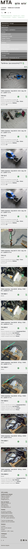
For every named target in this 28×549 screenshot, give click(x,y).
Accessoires (4, 537)
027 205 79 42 (4, 505)
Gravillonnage (5, 53)
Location (3, 7)
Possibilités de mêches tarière (10, 49)
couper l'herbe (6, 38)
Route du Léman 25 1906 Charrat (6, 503)
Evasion (3, 9)
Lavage (4, 55)
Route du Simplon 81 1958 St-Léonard (6, 496)
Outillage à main (6, 60)
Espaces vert (16, 15)
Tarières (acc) (21, 17)
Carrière (3, 535)
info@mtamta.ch (5, 499)
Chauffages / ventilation (8, 30)
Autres (22, 15)
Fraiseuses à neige (7, 36)
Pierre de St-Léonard (14, 7)
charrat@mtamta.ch (6, 507)
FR (8, 12)
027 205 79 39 (4, 498)
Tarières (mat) (6, 47)
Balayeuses (5, 27)
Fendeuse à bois (6, 34)
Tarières (14, 17)
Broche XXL (5, 51)
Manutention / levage (8, 23)
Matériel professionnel (6, 15)
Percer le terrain (6, 17)
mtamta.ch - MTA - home (7, 531)
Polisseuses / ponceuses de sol (10, 57)
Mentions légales (5, 545)
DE (10, 12)
